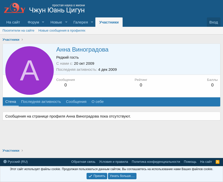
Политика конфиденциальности (156, 162)
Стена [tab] (10, 101)
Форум (33, 22)
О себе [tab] (98, 101)
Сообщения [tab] (76, 101)
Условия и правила (113, 162)
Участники (109, 22)
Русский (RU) (16, 162)
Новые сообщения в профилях (61, 30)
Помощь (190, 162)
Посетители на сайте (18, 30)
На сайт (13, 22)
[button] (43, 22)
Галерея (80, 22)
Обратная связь (83, 162)
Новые (56, 22)
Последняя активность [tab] (41, 101)
